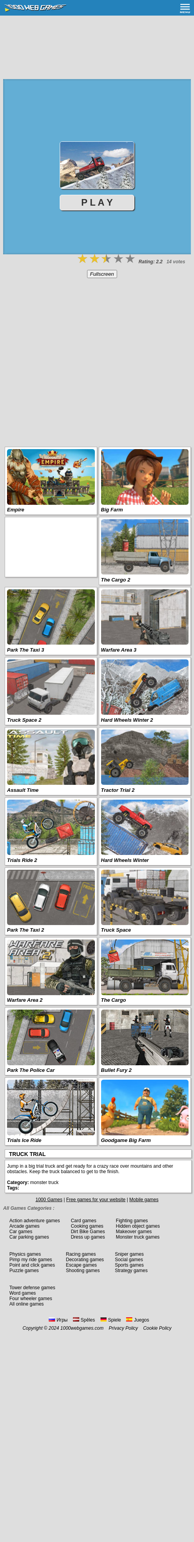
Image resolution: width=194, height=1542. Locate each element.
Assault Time (23, 790)
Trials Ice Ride (24, 1140)
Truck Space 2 (24, 720)
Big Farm (112, 510)
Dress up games (88, 1237)
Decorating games (85, 1259)
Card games (83, 1220)
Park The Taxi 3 (25, 650)
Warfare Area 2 (25, 1000)
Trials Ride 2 (22, 860)
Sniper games (129, 1254)
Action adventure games (34, 1220)
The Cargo (113, 1000)
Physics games (25, 1254)
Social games (129, 1259)
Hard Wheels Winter (125, 860)
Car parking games (29, 1237)
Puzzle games (24, 1270)
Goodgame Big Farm (126, 1140)
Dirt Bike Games (88, 1231)
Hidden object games (138, 1226)
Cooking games (87, 1226)
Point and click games (32, 1265)
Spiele (110, 1320)
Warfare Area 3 (119, 650)
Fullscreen (102, 274)
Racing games (81, 1254)
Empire (15, 510)
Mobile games (143, 1199)
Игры (58, 1320)
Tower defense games (32, 1287)
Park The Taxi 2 (25, 930)
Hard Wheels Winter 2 (127, 720)
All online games (26, 1304)
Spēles (84, 1320)
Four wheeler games (30, 1298)
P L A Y (97, 202)
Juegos (137, 1320)
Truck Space (116, 930)
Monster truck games (138, 1237)
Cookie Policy (157, 1328)
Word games (22, 1293)
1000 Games (49, 1199)
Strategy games (131, 1270)
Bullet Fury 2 (116, 1070)
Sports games (129, 1265)
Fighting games (132, 1220)
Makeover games (134, 1231)
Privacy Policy (123, 1328)
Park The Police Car (31, 1070)
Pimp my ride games (30, 1259)
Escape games (81, 1265)
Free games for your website (95, 1199)
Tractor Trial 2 (118, 790)
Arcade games (24, 1226)
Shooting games (83, 1270)
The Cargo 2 (115, 580)
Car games (20, 1231)
